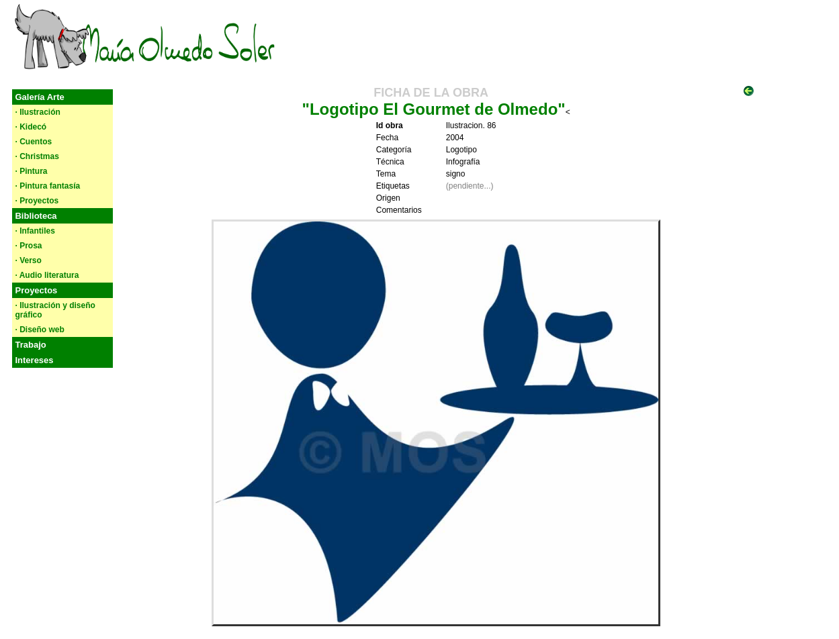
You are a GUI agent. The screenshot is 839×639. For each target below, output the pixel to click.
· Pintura (31, 171)
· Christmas (36, 156)
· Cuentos (33, 141)
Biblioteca (35, 216)
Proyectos (36, 290)
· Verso (28, 260)
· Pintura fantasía (47, 186)
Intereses (34, 360)
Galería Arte (39, 97)
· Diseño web (39, 329)
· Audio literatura (47, 275)
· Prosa (28, 245)
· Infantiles (34, 231)
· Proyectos (36, 200)
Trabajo (30, 345)
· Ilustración (37, 112)
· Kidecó (30, 127)
